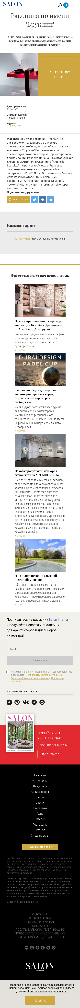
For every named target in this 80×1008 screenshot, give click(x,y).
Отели (40, 819)
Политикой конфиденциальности (30, 678)
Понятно (40, 1000)
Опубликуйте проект (40, 846)
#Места (18, 605)
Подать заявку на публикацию (40, 929)
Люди (40, 802)
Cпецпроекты (40, 835)
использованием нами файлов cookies (33, 988)
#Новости (20, 350)
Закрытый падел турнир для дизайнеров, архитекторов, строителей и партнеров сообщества (35, 396)
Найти (60, 5)
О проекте (40, 914)
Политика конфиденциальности (40, 937)
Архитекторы (40, 791)
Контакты (40, 925)
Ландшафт (40, 786)
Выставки (40, 808)
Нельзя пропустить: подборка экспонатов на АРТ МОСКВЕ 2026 (38, 473)
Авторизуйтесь (22, 238)
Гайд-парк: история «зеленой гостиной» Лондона (36, 578)
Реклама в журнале (40, 922)
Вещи (40, 797)
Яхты (40, 813)
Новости (40, 775)
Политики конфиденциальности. (47, 991)
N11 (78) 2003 (14, 126)
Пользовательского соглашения (44, 675)
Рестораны (40, 824)
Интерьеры (40, 781)
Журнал (40, 830)
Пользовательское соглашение (40, 933)
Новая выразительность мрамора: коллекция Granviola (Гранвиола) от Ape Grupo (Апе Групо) (39, 325)
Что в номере (50, 754)
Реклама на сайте (40, 918)
